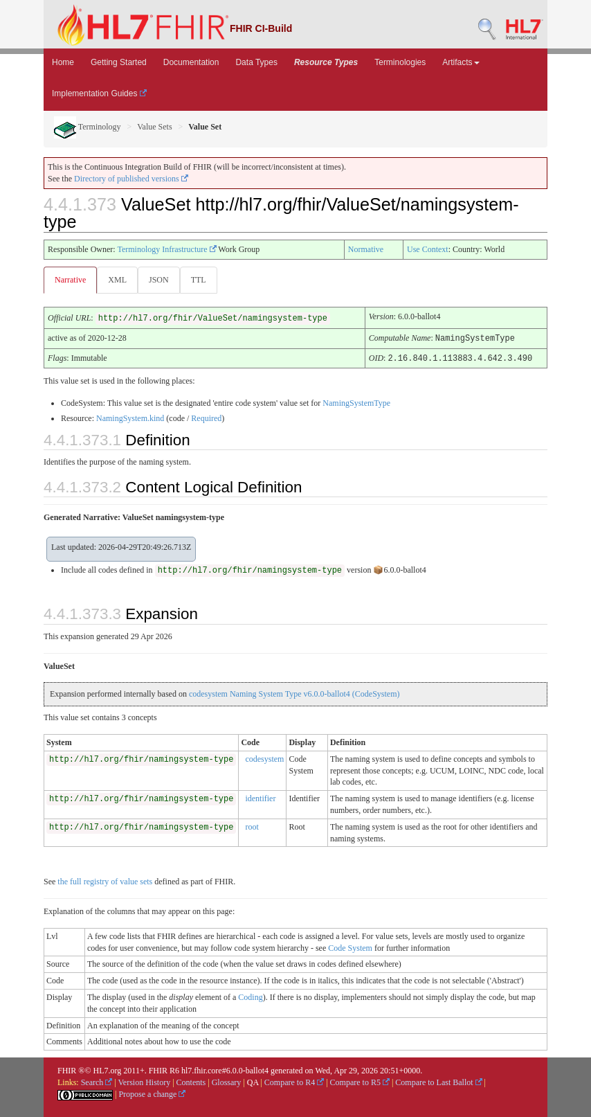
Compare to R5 (360, 1081)
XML (117, 280)
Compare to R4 (294, 1081)
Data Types (256, 62)
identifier (260, 797)
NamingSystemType (356, 401)
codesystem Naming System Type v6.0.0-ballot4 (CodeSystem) (294, 692)
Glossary (227, 1081)
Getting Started (119, 62)
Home (63, 62)
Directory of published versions (131, 179)
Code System (350, 946)
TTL (198, 280)
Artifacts (460, 62)
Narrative (70, 280)
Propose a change (151, 1093)
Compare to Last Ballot (438, 1081)
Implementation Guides (99, 93)
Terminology (87, 127)
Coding (250, 996)
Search (97, 1081)
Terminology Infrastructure (166, 249)
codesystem (264, 757)
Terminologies (400, 62)
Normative (365, 249)
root (251, 825)
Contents (191, 1081)
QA (253, 1081)
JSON (159, 280)
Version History (144, 1081)
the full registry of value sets (104, 880)
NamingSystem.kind (130, 417)
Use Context (427, 249)
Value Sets (154, 127)
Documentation (191, 62)
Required (206, 417)
